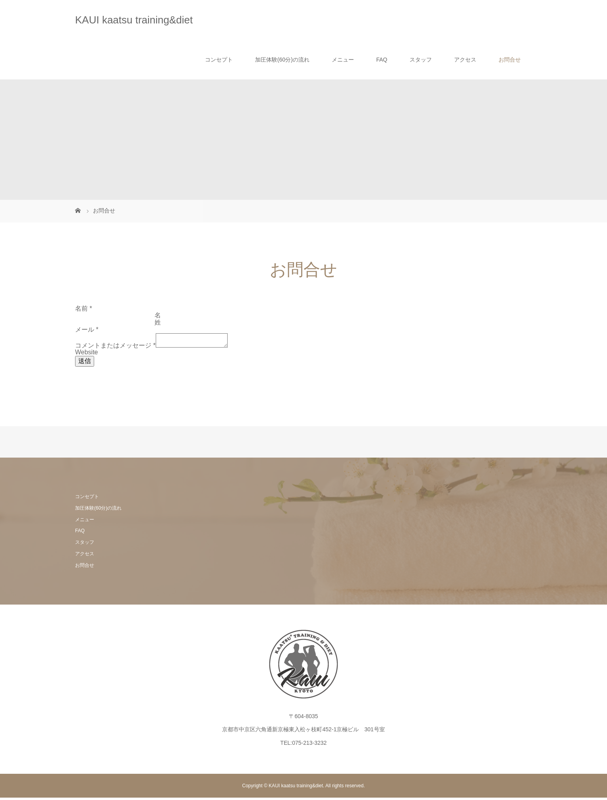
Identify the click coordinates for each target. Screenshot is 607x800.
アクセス (465, 59)
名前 (83, 308)
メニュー (343, 59)
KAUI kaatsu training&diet (134, 20)
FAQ (381, 59)
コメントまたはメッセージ (115, 347)
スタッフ (421, 59)
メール (87, 329)
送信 (84, 363)
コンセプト (219, 59)
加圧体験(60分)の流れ (282, 59)
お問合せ (510, 59)
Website (86, 354)
